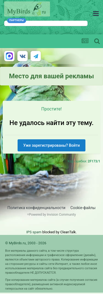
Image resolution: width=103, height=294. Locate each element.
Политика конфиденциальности (36, 208)
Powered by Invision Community (52, 215)
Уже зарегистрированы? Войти (51, 145)
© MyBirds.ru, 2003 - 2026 (25, 243)
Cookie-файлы (83, 208)
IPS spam (33, 232)
